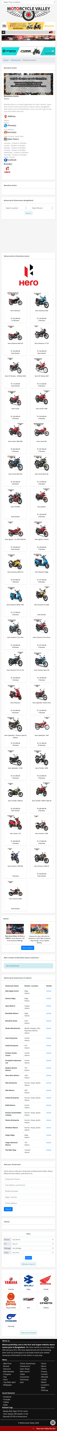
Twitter (6, 1402)
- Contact (44, 1374)
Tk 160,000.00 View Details (15, 535)
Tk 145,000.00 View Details (15, 339)
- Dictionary (24, 1379)
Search (28, 1258)
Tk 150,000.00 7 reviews (41, 535)
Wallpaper (7, 1385)
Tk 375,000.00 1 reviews (15, 568)
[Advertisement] (28, 237)
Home (5, 60)
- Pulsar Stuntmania (27, 1363)
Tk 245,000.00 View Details (41, 862)
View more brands (28, 1333)
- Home (43, 1363)
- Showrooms (24, 1366)
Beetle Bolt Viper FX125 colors (15, 1411)
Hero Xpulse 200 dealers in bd (15, 1414)
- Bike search (24, 1371)
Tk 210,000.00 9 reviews (41, 764)
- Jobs (21, 1382)
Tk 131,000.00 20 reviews (41, 731)
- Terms (43, 1369)
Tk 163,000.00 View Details (41, 339)
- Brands (5, 1366)
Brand (6, 1239)
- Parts (5, 1379)
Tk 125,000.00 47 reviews (15, 307)
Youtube (6, 1399)
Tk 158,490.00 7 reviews (15, 405)
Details (48, 991)
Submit (8, 1209)
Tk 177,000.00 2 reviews (15, 601)
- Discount (6, 1369)
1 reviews (15, 862)
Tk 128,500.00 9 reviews (41, 503)
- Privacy (43, 1371)
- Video (22, 1374)
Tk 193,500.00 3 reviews (41, 405)
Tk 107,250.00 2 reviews (41, 633)
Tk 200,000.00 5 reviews (41, 797)
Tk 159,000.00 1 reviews (15, 666)
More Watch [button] (28, 948)
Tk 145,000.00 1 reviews (41, 666)
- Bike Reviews (8, 1371)
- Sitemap (44, 1390)
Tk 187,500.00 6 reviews (15, 470)
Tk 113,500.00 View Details (15, 372)
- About (43, 1366)
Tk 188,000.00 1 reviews (15, 829)
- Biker (42, 1387)
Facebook (7, 1397)
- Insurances (24, 1377)
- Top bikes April (9, 1382)
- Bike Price (6, 1363)
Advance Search (28, 1264)
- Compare (6, 1374)
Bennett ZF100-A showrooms (15, 1416)
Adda (5, 1405)
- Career (43, 1379)
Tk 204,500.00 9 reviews (15, 437)
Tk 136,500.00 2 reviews (41, 307)
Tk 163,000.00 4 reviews (15, 699)
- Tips (4, 1377)
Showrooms (16, 60)
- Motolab (44, 1377)
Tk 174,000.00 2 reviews (41, 829)
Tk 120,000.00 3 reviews (15, 633)
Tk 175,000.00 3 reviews (41, 470)
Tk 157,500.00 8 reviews (41, 568)
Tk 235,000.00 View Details (15, 797)
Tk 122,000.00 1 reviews (41, 699)
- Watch (43, 1382)
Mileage (7, 1248)
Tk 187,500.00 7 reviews (41, 437)
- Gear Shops (24, 1369)
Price (6, 1252)
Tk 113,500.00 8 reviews (41, 372)
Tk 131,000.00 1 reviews (15, 764)
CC (5, 1244)
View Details (15, 503)
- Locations (44, 1385)
